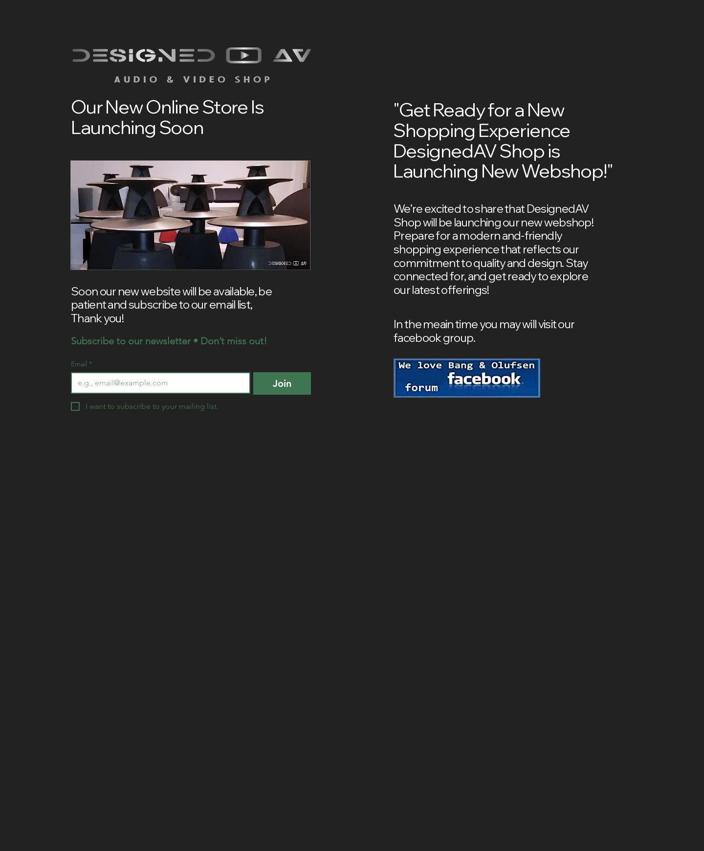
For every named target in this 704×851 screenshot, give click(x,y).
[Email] (157, 383)
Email (81, 364)
